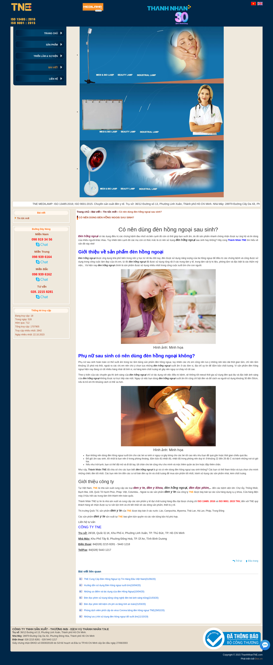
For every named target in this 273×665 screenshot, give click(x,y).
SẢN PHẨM (52, 44)
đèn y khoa (155, 487)
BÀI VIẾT (53, 67)
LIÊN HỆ (53, 79)
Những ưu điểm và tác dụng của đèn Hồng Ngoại (114, 591)
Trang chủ (83, 211)
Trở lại (239, 561)
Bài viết (95, 211)
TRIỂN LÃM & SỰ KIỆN (46, 56)
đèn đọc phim (199, 487)
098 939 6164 (42, 257)
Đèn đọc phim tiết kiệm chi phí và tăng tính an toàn (115, 604)
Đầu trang (253, 561)
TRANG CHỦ (51, 33)
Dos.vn (259, 658)
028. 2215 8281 (42, 292)
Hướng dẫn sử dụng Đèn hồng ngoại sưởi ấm (112, 585)
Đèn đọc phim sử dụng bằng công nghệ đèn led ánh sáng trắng (121, 598)
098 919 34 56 (42, 239)
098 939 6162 (42, 274)
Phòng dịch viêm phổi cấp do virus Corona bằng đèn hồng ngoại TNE (124, 610)
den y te (139, 487)
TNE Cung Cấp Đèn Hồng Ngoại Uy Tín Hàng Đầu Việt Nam (120, 579)
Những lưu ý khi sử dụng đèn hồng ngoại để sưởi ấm (116, 616)
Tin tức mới (110, 211)
